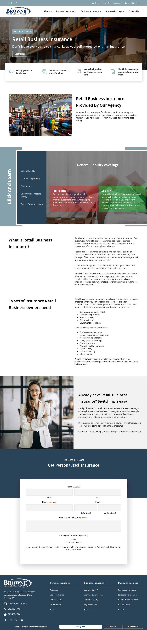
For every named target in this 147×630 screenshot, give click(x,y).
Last (98, 497)
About (47, 11)
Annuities (54, 590)
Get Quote (80, 626)
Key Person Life (90, 604)
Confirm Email (110, 513)
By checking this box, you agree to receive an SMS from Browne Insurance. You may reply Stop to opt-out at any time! (74, 548)
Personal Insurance (65, 11)
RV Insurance (55, 604)
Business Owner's (91, 590)
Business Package (113, 11)
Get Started (19, 53)
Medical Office (124, 604)
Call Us (113, 626)
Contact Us (134, 11)
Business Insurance (90, 11)
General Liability (91, 599)
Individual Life (56, 599)
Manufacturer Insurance (128, 599)
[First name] (49, 492)
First (49, 497)
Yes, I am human (75, 542)
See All (53, 609)
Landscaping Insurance (127, 595)
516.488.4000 (133, 3)
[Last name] (97, 492)
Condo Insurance (57, 595)
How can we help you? (73, 517)
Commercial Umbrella (93, 595)
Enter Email (86, 513)
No (74, 539)
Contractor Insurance (127, 590)
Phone (49, 502)
